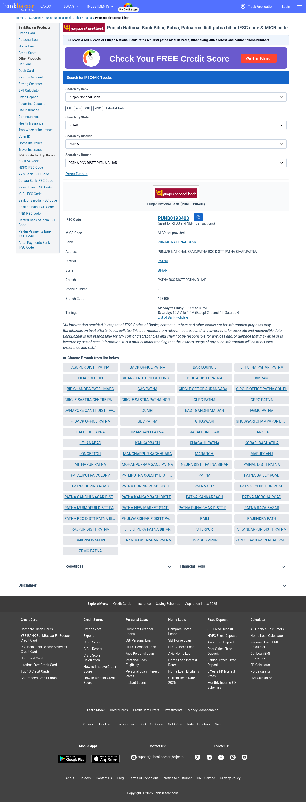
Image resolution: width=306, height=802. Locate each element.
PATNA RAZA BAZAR (261, 508)
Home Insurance (30, 143)
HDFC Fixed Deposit (222, 636)
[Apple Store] (105, 759)
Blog (120, 778)
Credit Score (92, 629)
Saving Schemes (31, 84)
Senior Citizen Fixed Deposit (221, 662)
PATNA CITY (204, 486)
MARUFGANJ (262, 454)
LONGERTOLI (90, 454)
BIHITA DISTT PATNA (204, 378)
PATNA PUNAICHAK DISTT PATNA (204, 508)
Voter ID (24, 136)
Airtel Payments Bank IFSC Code (34, 245)
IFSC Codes (34, 17)
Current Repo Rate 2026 (181, 680)
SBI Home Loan (179, 640)
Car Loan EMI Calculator (260, 656)
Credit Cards (122, 604)
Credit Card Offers (146, 710)
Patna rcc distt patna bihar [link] (111, 17)
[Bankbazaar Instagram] (233, 757)
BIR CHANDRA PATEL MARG (90, 389)
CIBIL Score (92, 642)
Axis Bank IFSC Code (34, 174)
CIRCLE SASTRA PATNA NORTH (147, 399)
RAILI (204, 518)
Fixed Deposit (28, 97)
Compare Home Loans (179, 631)
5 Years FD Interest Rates (221, 674)
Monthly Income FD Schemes (221, 685)
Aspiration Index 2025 (201, 604)
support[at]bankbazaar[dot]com (157, 757)
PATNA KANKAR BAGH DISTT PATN (147, 497)
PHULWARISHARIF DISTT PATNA (147, 518)
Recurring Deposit (32, 103)
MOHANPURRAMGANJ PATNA (147, 464)
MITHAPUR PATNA (90, 464)
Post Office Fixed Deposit (219, 651)
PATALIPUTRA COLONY (90, 475)
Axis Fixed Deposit (220, 642)
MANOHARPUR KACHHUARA (147, 454)
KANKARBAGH (147, 443)
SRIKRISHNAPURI (90, 540)
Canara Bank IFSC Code (36, 181)
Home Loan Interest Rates (182, 662)
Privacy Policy (230, 778)
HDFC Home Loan (181, 647)
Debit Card (26, 71)
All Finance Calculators (267, 629)
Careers (85, 778)
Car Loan (25, 64)
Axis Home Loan (180, 653)
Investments (173, 710)
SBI (69, 108)
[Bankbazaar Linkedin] (210, 757)
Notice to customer (178, 778)
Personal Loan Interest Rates (142, 674)
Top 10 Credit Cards (35, 671)
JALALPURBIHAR (204, 432)
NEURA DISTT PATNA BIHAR (205, 464)
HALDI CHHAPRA (90, 432)
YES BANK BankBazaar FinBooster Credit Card (46, 638)
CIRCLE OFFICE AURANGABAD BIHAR (204, 389)
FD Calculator (260, 665)
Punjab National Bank (58, 17)
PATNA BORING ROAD (90, 486)
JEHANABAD (90, 443)
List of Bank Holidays (173, 317)
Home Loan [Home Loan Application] (27, 46)
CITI (87, 108)
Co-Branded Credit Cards (39, 678)
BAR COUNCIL (204, 367)
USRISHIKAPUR (205, 540)
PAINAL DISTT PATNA (261, 464)
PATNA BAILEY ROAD (261, 475)
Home (19, 17)
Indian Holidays (198, 724)
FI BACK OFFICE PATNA (90, 421)
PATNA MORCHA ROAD (261, 497)
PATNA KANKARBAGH (204, 497)
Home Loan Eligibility (183, 671)
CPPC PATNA (262, 399)
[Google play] (72, 759)
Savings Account (31, 77)
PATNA (163, 261)
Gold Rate (175, 724)
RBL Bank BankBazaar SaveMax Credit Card (44, 649)
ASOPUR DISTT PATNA (90, 367)
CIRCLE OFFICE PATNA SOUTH (261, 389)
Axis (78, 108)
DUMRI (147, 410)
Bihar (78, 17)
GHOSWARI (204, 421)
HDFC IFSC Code (31, 167)
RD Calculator (260, 671)
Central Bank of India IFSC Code (38, 222)
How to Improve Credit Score (100, 669)
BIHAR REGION (90, 378)
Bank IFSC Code (151, 724)
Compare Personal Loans (139, 631)
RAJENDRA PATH (261, 518)
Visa (218, 724)
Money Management (203, 710)
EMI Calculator (29, 90)
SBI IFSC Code (29, 161)
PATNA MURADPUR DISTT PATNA (90, 508)
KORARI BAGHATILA (262, 443)
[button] (198, 217)
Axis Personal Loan (140, 653)
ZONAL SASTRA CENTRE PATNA (262, 540)
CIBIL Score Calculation (92, 658)
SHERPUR (204, 529)
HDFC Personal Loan (141, 647)
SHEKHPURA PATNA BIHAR (147, 529)
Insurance (143, 604)
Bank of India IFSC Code (36, 207)
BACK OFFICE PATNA (147, 367)
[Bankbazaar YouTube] (245, 757)
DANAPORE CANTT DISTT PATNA (90, 410)
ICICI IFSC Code (30, 194)
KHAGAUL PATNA (204, 443)
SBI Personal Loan (139, 640)
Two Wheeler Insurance (36, 130)
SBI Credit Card (32, 658)
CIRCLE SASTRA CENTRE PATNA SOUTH (90, 399)
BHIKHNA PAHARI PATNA (261, 367)
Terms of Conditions (144, 778)
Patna (88, 17)
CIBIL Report (93, 649)
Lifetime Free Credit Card (39, 665)
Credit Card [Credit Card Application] (27, 33)
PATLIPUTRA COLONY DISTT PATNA (147, 475)
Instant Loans (136, 683)
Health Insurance (31, 123)
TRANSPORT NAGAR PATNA (147, 540)
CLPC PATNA (205, 399)
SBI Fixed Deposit (220, 629)
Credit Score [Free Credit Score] (27, 53)
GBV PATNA (147, 421)
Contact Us (104, 778)
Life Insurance (29, 110)
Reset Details (76, 174)
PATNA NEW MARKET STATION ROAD (147, 508)
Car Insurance (29, 117)
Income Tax (126, 724)
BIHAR (162, 270)
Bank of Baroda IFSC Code (38, 200)
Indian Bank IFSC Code (35, 187)
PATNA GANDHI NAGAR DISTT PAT (90, 497)
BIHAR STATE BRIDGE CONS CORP (147, 378)
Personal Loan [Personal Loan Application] (29, 40)
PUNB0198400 (173, 218)
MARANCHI (204, 454)
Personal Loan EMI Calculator (264, 644)
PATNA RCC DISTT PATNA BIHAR (90, 518)
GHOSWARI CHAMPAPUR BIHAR (262, 421)
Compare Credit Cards (37, 629)
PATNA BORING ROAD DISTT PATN (147, 486)
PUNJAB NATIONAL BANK (177, 242)
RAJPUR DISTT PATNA (90, 529)
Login (286, 6)
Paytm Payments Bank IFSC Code (35, 234)
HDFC (98, 108)
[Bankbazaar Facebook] (221, 757)
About (69, 778)
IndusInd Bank (115, 108)
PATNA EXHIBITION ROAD (261, 486)
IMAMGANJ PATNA (147, 432)
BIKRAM (262, 378)
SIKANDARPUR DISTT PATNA (261, 529)
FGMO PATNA (261, 410)
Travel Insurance (30, 150)
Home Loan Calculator (266, 636)
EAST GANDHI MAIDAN (204, 410)
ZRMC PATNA (90, 551)
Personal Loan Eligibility (136, 662)
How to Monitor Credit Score (100, 680)
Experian (90, 636)
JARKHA (262, 432)
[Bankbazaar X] (198, 757)
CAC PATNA (147, 389)
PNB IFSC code (30, 213)
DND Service (206, 778)
